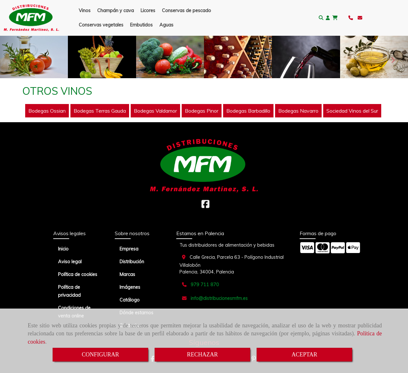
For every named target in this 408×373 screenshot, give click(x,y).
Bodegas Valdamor (155, 111)
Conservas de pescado (186, 10)
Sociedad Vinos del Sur (352, 111)
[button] (327, 18)
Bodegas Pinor (201, 111)
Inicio (63, 249)
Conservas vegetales (101, 25)
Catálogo (130, 300)
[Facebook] (205, 206)
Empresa (129, 249)
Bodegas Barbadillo (248, 111)
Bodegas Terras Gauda (100, 111)
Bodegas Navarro (298, 111)
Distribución (132, 262)
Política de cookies (77, 274)
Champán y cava (115, 10)
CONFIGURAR (100, 354)
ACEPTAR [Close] (304, 354)
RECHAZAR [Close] (202, 354)
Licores (148, 10)
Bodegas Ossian (47, 111)
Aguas (166, 25)
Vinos (85, 10)
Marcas (127, 274)
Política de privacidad (69, 291)
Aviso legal (70, 262)
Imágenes (130, 287)
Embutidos (141, 25)
